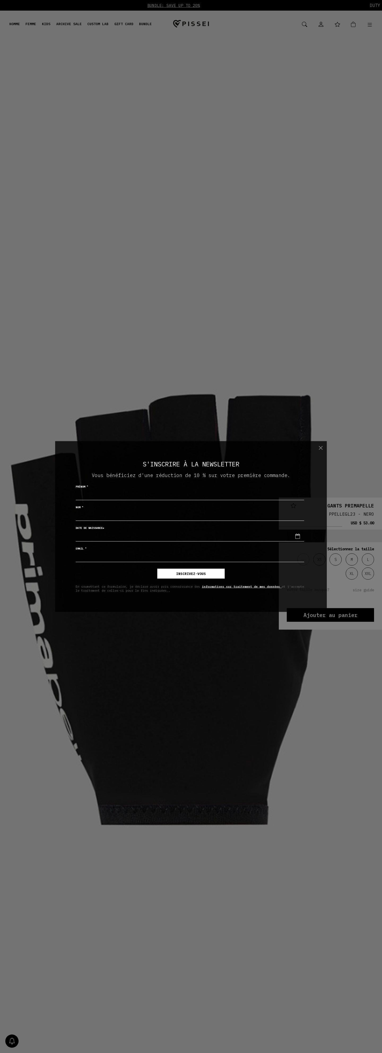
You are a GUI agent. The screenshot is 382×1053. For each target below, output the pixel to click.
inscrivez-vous (191, 574)
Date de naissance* (90, 528)
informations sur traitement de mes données (242, 586)
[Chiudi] (320, 448)
